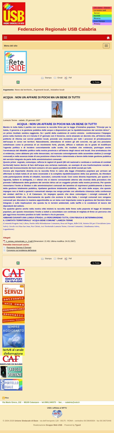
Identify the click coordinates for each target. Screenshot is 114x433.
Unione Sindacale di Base (26, 421)
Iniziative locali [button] (57, 90)
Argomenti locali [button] (41, 90)
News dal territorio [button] (23, 90)
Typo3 (78, 425)
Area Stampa (99, 21)
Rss (7, 398)
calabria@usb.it (72, 402)
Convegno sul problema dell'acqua (21, 250)
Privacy (97, 24)
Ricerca (97, 18)
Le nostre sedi (100, 10)
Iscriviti (97, 16)
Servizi (97, 13)
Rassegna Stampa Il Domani (19, 247)
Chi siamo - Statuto (102, 8)
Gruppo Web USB (54, 425)
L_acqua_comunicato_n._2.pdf (19, 241)
